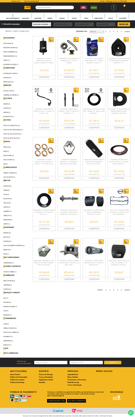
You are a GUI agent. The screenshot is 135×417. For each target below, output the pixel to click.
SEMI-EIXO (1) (7, 345)
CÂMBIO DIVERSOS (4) (9, 328)
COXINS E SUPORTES (12, 266)
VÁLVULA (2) (7, 203)
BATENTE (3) (7, 233)
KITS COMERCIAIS (11, 353)
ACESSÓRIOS (25, 18)
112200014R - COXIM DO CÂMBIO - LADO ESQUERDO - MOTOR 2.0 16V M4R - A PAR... (69, 263)
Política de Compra (17, 380)
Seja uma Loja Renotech (31, 1)
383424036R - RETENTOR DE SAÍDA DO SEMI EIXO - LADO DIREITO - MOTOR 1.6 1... (44, 212)
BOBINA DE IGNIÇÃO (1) (10, 306)
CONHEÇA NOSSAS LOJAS (56, 401)
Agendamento (73, 374)
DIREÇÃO (49, 18)
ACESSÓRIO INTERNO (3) (10, 47)
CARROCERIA (37, 18)
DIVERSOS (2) (7, 77)
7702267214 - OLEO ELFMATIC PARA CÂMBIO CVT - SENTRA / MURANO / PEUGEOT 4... (94, 61)
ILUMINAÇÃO (9, 275)
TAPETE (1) (6, 60)
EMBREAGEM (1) (8, 340)
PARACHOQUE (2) (8, 82)
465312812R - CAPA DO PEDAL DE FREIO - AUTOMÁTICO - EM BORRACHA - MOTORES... (119, 263)
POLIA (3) (6, 194)
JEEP (6, 348)
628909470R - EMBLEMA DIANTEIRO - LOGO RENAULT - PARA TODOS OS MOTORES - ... (69, 162)
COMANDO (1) (7, 211)
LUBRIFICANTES (98, 18)
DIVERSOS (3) (7, 186)
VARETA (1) (6, 224)
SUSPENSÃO (122, 18)
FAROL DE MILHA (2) (9, 280)
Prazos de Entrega (46, 374)
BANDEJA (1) (7, 249)
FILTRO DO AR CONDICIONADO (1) (13, 129)
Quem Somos (15, 374)
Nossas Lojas (16, 1)
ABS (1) (5, 164)
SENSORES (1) (7, 315)
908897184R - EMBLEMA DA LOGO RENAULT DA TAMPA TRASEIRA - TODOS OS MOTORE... (44, 263)
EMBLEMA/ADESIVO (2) (10, 56)
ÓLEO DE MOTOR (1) (9, 177)
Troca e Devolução (46, 377)
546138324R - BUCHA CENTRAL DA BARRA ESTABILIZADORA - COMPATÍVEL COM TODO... (119, 111)
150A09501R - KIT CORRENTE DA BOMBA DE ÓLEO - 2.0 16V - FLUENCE (69, 61)
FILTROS (74, 18)
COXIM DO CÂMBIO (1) (10, 271)
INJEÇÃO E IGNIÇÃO (12, 292)
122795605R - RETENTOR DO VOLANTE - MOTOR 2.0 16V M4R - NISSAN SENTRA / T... (119, 162)
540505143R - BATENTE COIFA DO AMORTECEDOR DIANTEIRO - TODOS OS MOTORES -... (94, 162)
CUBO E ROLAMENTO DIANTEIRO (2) (13, 245)
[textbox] (54, 7)
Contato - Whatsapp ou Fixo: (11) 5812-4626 (113, 1)
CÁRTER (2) (6, 207)
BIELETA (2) (6, 237)
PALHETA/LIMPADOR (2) (10, 52)
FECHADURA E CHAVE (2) (10, 73)
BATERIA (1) (6, 112)
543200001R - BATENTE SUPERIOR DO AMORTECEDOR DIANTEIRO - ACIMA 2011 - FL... (119, 61)
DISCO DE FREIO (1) (9, 159)
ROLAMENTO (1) (8, 336)
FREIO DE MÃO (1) (8, 155)
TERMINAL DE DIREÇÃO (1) (11, 95)
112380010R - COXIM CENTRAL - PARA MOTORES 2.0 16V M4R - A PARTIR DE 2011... (94, 263)
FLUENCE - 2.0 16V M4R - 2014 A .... (21, 31)
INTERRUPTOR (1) (8, 116)
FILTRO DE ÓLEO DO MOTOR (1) (12, 134)
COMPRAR (44, 77)
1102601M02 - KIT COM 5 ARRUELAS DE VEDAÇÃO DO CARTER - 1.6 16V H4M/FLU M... (44, 162)
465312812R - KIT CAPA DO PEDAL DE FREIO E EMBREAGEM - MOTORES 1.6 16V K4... (94, 212)
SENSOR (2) (6, 104)
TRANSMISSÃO (10, 318)
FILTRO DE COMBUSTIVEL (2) (11, 125)
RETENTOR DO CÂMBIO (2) (11, 332)
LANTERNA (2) (7, 285)
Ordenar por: (82, 31)
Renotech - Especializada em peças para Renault (7, 7)
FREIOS (86, 18)
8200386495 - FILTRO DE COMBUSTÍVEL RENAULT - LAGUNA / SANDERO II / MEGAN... (44, 61)
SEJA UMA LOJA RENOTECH (76, 401)
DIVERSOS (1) (7, 108)
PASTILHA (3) (7, 147)
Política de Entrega (17, 382)
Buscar (123, 24)
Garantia (42, 382)
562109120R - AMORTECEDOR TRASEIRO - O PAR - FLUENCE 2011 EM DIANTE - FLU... (69, 111)
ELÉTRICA (62, 18)
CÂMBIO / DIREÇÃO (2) (10, 173)
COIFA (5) (6, 324)
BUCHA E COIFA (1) (8, 90)
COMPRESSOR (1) (8, 263)
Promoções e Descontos (77, 380)
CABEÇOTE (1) (7, 215)
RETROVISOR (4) (8, 43)
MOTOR (111, 18)
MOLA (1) (6, 254)
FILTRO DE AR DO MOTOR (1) (11, 138)
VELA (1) (5, 310)
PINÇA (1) (6, 151)
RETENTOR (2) (7, 198)
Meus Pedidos (73, 377)
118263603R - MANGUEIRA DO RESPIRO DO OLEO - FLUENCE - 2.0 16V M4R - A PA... (44, 111)
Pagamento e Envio (46, 380)
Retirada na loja (73, 382)
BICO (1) (5, 298)
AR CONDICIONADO (11, 257)
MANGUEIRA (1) (7, 219)
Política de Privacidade (18, 377)
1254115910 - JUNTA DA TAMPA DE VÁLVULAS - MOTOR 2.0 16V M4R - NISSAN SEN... (119, 212)
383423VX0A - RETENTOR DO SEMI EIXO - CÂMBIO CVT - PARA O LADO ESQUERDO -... (94, 111)
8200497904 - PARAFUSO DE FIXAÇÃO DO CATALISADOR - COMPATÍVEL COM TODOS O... (69, 212)
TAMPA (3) (6, 190)
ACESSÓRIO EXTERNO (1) (10, 64)
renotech (8, 31)
